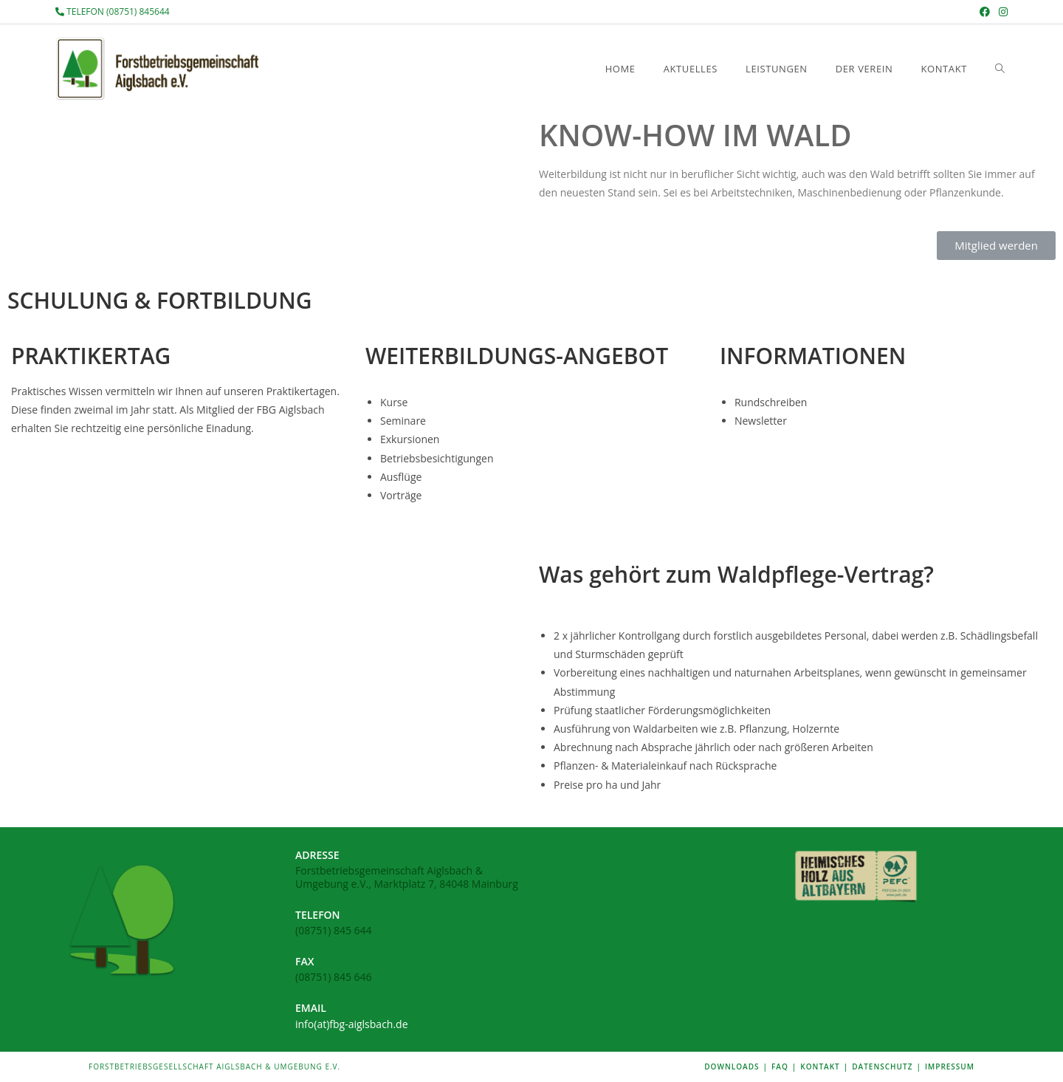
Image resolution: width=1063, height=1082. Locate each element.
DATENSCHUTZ (882, 1066)
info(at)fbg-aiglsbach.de (351, 1024)
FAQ (779, 1066)
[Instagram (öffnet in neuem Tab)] (1001, 11)
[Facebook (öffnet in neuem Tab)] (984, 11)
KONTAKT (819, 1066)
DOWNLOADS (731, 1066)
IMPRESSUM (949, 1066)
